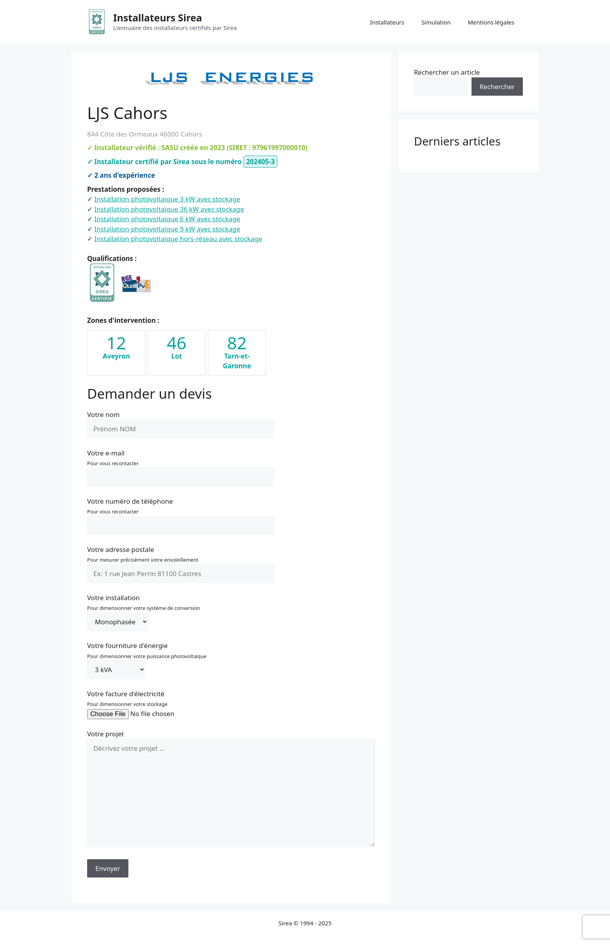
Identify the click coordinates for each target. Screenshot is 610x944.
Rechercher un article (447, 72)
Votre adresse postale (180, 561)
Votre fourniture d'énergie (147, 657)
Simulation (435, 22)
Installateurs (387, 22)
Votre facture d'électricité (151, 703)
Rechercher (497, 86)
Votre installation (143, 609)
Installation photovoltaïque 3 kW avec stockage (167, 198)
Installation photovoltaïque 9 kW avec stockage (167, 228)
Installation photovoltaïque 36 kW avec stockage (169, 209)
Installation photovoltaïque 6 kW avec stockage (167, 218)
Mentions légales (491, 22)
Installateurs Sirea (157, 17)
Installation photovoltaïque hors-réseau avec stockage (178, 238)
